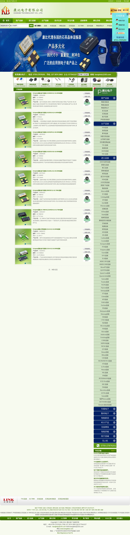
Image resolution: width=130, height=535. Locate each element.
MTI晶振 (105, 299)
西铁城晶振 (105, 171)
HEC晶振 (105, 384)
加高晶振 (105, 130)
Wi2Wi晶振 (105, 285)
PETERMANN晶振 (105, 378)
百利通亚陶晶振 (105, 142)
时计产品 (105, 422)
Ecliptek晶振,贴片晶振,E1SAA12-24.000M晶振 (46, 248)
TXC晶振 (105, 145)
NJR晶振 (105, 329)
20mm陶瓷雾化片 (89, 514)
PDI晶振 (105, 308)
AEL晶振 (105, 235)
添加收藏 (118, 1)
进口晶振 (105, 158)
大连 (72, 510)
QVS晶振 (105, 349)
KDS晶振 (60, 514)
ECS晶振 (105, 194)
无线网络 (105, 427)
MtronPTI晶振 (105, 267)
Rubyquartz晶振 (105, 311)
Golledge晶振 (105, 197)
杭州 (57, 510)
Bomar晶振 (105, 352)
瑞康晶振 (105, 226)
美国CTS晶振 (105, 185)
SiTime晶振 (105, 212)
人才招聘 (64, 518)
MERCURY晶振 (105, 261)
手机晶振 (74, 512)
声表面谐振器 (111, 26)
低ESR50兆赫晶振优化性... (101, 478)
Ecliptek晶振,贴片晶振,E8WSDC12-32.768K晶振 (47, 190)
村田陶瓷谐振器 (102, 512)
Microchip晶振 (105, 326)
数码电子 (105, 413)
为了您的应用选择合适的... (101, 487)
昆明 (93, 510)
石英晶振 (72, 26)
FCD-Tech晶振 (105, 381)
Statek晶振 (105, 214)
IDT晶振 (105, 200)
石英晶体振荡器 (63, 499)
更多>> (113, 450)
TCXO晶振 (121, 512)
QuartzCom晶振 (105, 273)
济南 (96, 510)
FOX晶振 (105, 247)
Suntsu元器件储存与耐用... (102, 453)
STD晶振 (105, 364)
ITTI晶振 (105, 293)
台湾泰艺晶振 (105, 139)
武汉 (63, 510)
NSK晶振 (105, 127)
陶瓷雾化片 (100, 26)
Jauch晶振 (105, 203)
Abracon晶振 (105, 191)
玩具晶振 (42, 514)
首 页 (9, 518)
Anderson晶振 (105, 334)
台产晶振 (105, 124)
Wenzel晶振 (105, 370)
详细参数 (87, 93)
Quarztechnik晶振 (105, 276)
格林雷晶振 (105, 217)
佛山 (45, 510)
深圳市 (29, 510)
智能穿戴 (105, 432)
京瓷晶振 (40, 499)
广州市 (33, 510)
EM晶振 (105, 375)
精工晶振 (105, 168)
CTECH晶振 (105, 320)
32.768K (81, 26)
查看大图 (87, 96)
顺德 (51, 510)
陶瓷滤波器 (105, 105)
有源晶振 (53, 26)
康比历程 (52, 518)
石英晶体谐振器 (50, 499)
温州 (60, 510)
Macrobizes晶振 (105, 390)
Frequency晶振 (105, 250)
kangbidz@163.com (103, 74)
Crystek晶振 (105, 241)
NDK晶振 (105, 179)
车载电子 (105, 409)
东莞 (42, 510)
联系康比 (120, 518)
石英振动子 (9, 512)
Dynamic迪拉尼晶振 (105, 405)
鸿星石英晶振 (105, 136)
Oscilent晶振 (105, 305)
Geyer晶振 (105, 252)
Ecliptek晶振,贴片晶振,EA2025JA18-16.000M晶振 (47, 151)
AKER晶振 (105, 151)
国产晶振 (105, 98)
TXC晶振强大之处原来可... (101, 462)
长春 (75, 510)
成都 (102, 510)
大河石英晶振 (105, 182)
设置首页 (111, 1)
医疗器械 (105, 436)
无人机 (105, 441)
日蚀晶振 (105, 223)
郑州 (81, 510)
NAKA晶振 (105, 302)
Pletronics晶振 (105, 206)
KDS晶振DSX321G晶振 (77, 514)
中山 (48, 510)
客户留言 (86, 518)
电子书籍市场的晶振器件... (101, 470)
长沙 (66, 510)
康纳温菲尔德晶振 (105, 220)
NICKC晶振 (105, 346)
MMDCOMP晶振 (105, 264)
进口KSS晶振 (105, 176)
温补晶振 (90, 26)
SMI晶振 (105, 317)
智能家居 (105, 418)
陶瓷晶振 (62, 26)
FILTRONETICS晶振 (105, 361)
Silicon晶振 (105, 331)
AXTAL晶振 (105, 393)
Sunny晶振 (105, 396)
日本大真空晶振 (105, 162)
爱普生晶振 (105, 165)
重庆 (99, 510)
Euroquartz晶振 (105, 244)
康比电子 (107, 91)
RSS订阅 (108, 518)
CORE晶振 (105, 340)
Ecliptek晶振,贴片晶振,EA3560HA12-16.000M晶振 (47, 93)
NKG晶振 (105, 154)
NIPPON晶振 (105, 343)
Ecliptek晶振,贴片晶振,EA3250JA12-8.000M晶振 (47, 112)
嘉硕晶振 (105, 148)
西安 (78, 510)
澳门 (84, 510)
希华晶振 (105, 133)
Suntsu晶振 (105, 279)
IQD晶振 (105, 323)
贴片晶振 (105, 116)
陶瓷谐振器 (105, 102)
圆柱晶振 (57, 512)
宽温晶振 (68, 512)
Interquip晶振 (105, 291)
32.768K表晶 (30, 512)
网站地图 (126, 1)
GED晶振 (105, 358)
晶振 (45, 26)
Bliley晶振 (105, 355)
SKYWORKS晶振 (105, 402)
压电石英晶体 (87, 512)
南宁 (90, 510)
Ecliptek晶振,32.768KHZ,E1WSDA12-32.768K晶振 (48, 210)
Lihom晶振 (105, 296)
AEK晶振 (105, 232)
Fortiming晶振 (105, 337)
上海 (39, 510)
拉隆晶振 (105, 209)
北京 (36, 510)
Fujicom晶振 (105, 288)
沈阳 (87, 510)
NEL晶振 (105, 372)
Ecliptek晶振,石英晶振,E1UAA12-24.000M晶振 (46, 229)
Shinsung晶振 (105, 314)
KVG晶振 (105, 255)
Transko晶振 (105, 282)
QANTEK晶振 (105, 270)
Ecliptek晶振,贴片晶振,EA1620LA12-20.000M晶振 (47, 171)
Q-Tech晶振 (105, 367)
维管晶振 (105, 229)
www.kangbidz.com (66, 529)
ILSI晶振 (105, 258)
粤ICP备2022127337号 (65, 533)
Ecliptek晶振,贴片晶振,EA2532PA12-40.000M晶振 (47, 132)
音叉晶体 (105, 111)
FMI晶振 (105, 387)
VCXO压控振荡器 (112, 512)
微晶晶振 (105, 188)
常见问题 (75, 518)
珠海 (54, 510)
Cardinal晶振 (105, 238)
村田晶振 (105, 173)
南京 (69, 510)
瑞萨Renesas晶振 (105, 399)
